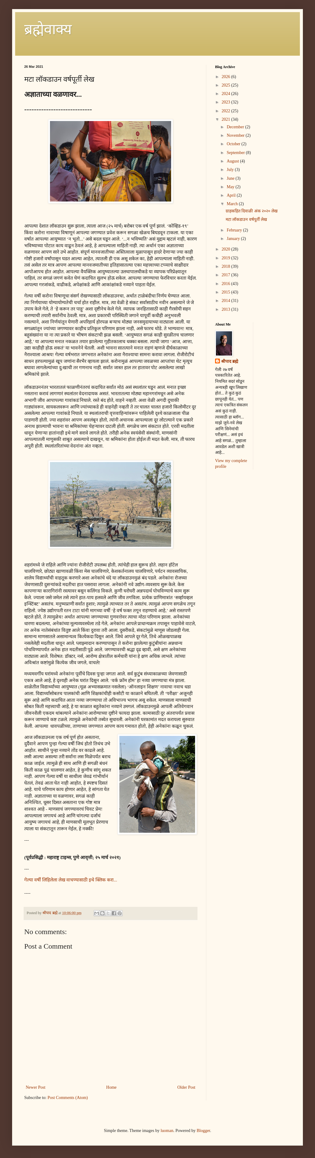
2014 (226, 300)
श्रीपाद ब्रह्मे (229, 361)
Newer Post (35, 1087)
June (231, 178)
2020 (226, 249)
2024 (226, 93)
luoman (167, 1130)
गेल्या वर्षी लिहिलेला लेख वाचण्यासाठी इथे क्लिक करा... (70, 879)
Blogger (203, 1130)
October (234, 144)
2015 (226, 292)
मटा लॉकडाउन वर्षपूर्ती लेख (246, 219)
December (236, 127)
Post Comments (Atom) (68, 1097)
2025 (226, 85)
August (233, 161)
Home (111, 1087)
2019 (226, 258)
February (235, 230)
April (232, 195)
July (231, 169)
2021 (226, 119)
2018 (226, 266)
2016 (226, 283)
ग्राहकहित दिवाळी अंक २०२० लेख (251, 211)
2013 (226, 309)
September (236, 152)
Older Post (186, 1087)
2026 (226, 76)
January (234, 238)
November (236, 135)
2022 (226, 111)
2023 (226, 102)
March (233, 204)
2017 (226, 275)
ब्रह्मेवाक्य (48, 29)
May (231, 187)
